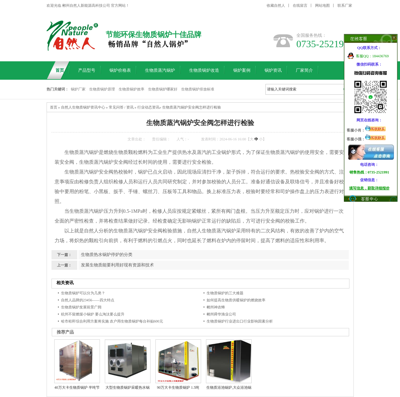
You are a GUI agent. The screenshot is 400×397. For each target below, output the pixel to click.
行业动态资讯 (148, 107)
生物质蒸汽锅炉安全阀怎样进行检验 (191, 107)
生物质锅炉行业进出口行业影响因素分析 (240, 321)
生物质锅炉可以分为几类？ (83, 293)
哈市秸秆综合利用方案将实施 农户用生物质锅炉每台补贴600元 (112, 321)
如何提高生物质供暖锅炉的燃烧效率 (236, 300)
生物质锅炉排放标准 (197, 89)
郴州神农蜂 (216, 307)
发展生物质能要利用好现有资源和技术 (117, 265)
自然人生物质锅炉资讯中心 (83, 107)
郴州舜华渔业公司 (221, 314)
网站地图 (322, 5)
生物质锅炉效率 (131, 89)
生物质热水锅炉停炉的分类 (106, 254)
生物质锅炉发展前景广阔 (81, 307)
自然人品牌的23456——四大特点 (87, 300)
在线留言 (300, 5)
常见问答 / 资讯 (121, 107)
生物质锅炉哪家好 (162, 89)
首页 (53, 107)
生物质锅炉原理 (102, 89)
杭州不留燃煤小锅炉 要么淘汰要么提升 (92, 314)
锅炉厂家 (78, 89)
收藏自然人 (276, 5)
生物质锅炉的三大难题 (225, 293)
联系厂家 (344, 5)
